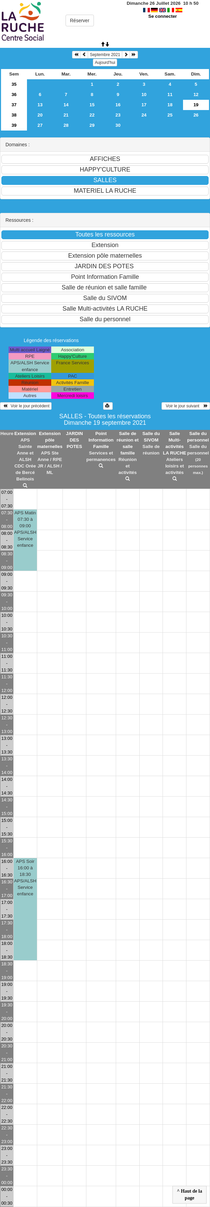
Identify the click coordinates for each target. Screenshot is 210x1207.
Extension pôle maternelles (49, 440)
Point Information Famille (100, 440)
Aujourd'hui (105, 62)
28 (66, 125)
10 (143, 94)
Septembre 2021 (105, 54)
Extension (25, 433)
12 (195, 94)
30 (118, 125)
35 (14, 84)
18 (169, 104)
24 (143, 115)
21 (66, 115)
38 (14, 115)
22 (92, 115)
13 (40, 104)
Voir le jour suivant (186, 406)
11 (169, 94)
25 (169, 115)
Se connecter (162, 16)
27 (40, 125)
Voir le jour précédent (26, 406)
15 (92, 104)
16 (118, 104)
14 (66, 104)
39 (14, 125)
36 (14, 94)
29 (92, 125)
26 (195, 115)
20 (40, 115)
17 (143, 104)
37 (14, 104)
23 (118, 115)
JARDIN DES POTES (74, 440)
